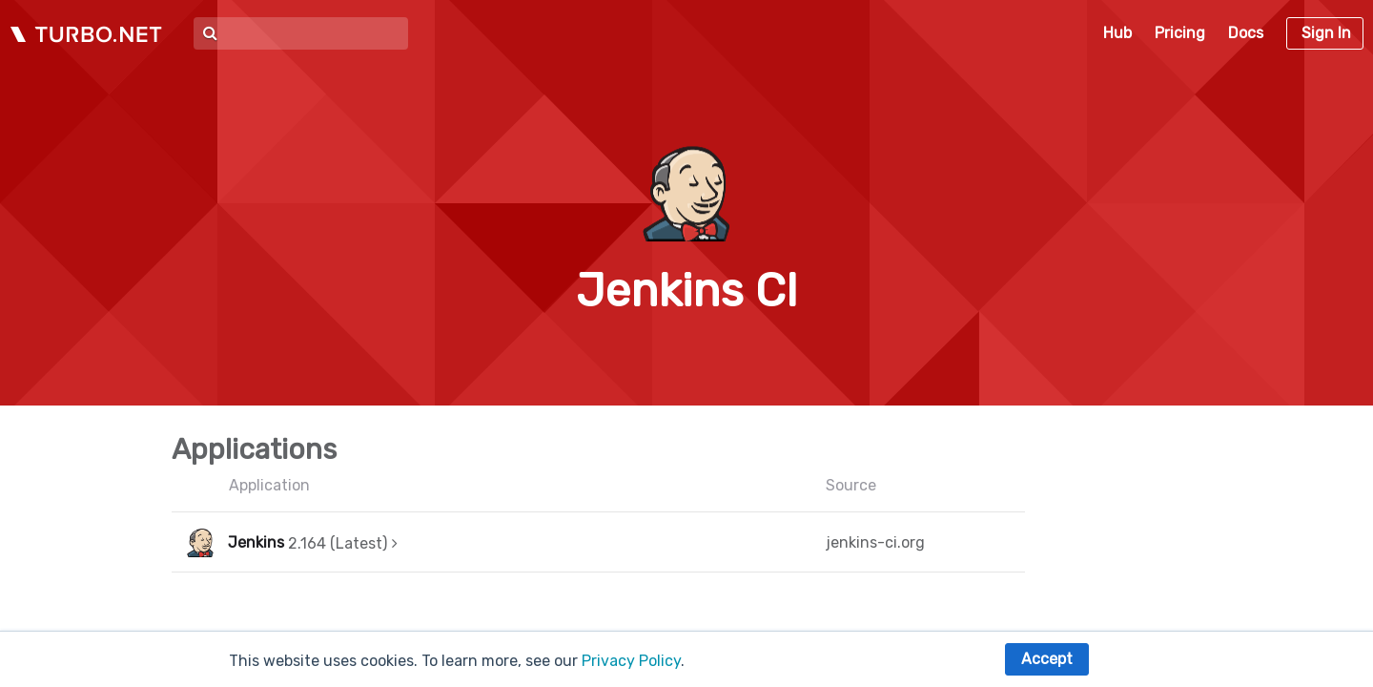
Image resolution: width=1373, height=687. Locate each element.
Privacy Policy (631, 661)
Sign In (1326, 33)
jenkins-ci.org (875, 542)
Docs (1245, 33)
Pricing (1180, 33)
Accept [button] (1047, 659)
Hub (1117, 33)
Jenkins (256, 542)
